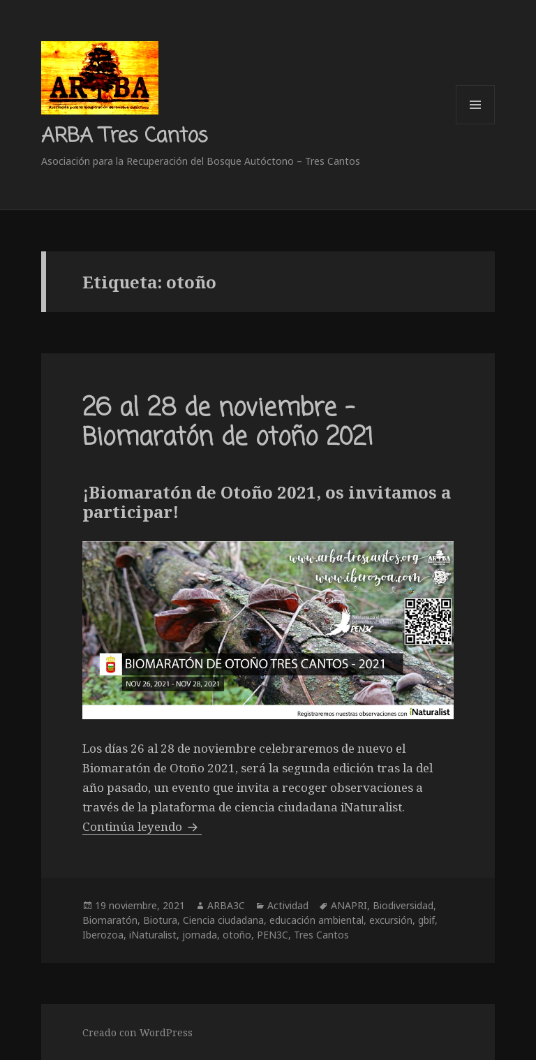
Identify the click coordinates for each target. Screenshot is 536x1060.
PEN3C (272, 934)
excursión (390, 920)
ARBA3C (226, 905)
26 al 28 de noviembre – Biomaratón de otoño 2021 (227, 423)
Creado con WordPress (137, 1032)
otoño (237, 934)
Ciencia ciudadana (223, 920)
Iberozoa (103, 934)
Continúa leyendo (142, 826)
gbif (426, 920)
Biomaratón (109, 920)
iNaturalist (153, 934)
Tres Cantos (321, 934)
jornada (199, 934)
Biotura (160, 920)
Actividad (287, 905)
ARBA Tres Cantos (124, 136)
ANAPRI (349, 905)
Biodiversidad (403, 905)
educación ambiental (316, 920)
